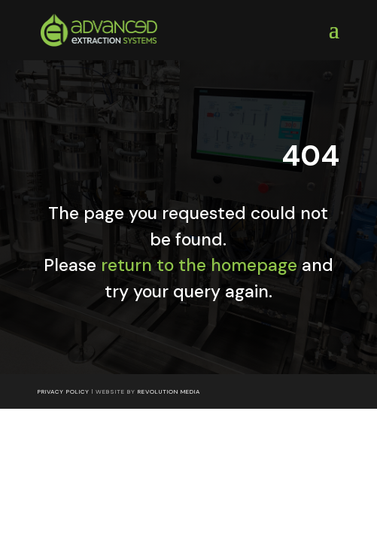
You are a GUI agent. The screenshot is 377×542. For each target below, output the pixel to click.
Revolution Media (169, 391)
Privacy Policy (64, 391)
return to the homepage (199, 265)
